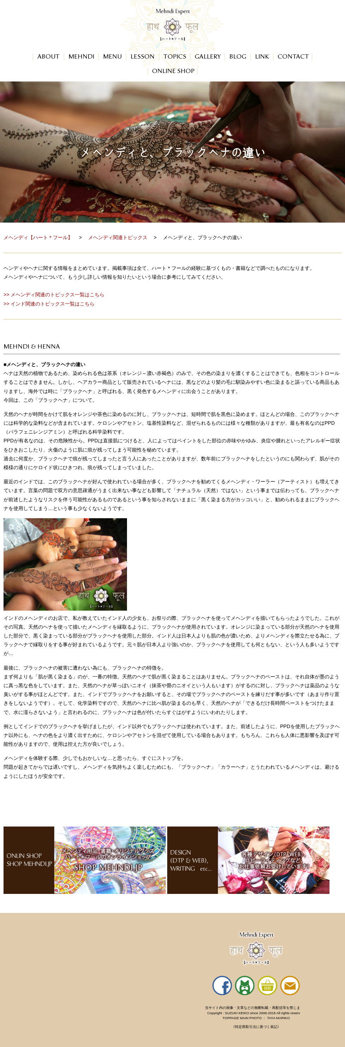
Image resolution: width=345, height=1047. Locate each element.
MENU (112, 57)
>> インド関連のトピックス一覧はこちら (49, 304)
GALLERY (207, 57)
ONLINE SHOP (173, 71)
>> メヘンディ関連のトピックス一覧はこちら (54, 294)
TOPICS (174, 57)
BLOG (237, 57)
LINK (262, 57)
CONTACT (293, 57)
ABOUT (48, 57)
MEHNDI (81, 57)
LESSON (143, 57)
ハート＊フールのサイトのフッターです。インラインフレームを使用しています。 (247, 980)
